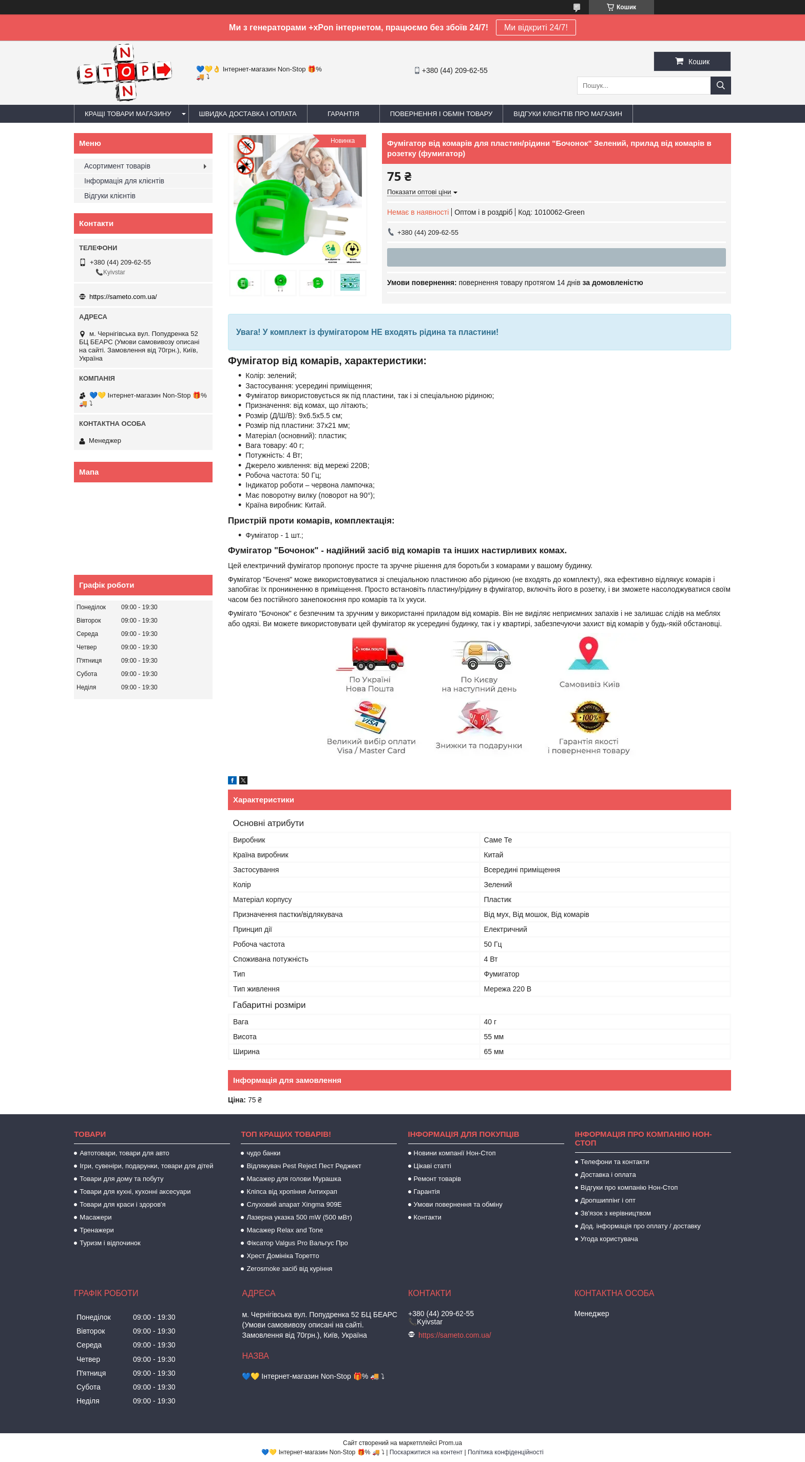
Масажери (95, 1217)
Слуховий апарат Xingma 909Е (293, 1204)
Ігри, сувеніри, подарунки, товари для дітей (146, 1166)
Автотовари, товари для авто (124, 1153)
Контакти (428, 1217)
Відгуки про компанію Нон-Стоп (629, 1187)
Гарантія (343, 114)
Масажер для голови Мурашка (293, 1179)
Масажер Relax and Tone (284, 1230)
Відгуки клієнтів (110, 196)
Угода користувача (609, 1239)
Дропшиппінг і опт (608, 1200)
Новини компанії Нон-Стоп (455, 1153)
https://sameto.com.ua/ (123, 297)
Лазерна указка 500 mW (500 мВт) (299, 1217)
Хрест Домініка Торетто (282, 1256)
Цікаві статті (432, 1166)
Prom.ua (450, 1443)
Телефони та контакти (615, 1162)
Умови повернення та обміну (458, 1204)
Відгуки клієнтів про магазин (567, 114)
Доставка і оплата (608, 1174)
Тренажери (97, 1230)
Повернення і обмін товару (441, 114)
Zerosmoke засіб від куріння (289, 1268)
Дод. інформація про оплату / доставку (641, 1226)
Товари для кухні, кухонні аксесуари (135, 1191)
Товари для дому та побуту (121, 1179)
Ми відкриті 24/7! (536, 27)
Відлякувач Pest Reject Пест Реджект (303, 1166)
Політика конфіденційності (506, 1452)
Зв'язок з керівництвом (616, 1213)
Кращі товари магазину (128, 114)
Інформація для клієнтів (124, 181)
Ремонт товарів (437, 1179)
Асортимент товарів (117, 166)
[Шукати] (721, 86)
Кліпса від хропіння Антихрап (291, 1191)
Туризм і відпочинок (110, 1243)
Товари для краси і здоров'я (122, 1204)
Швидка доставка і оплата (248, 114)
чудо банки (263, 1153)
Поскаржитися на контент (426, 1452)
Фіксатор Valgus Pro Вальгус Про (297, 1243)
